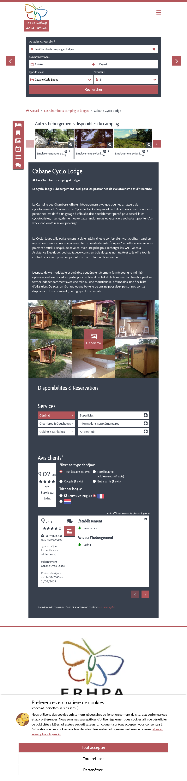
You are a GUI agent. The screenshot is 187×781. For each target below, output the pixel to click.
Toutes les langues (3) (82, 496)
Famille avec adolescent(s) (110, 474)
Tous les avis (77, 472)
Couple (73, 481)
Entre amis (109, 481)
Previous (10, 61)
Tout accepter (93, 747)
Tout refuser (93, 758)
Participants (99, 72)
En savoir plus (107, 607)
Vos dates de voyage (39, 57)
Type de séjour (36, 72)
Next (176, 61)
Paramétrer (93, 769)
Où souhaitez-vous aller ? (42, 41)
